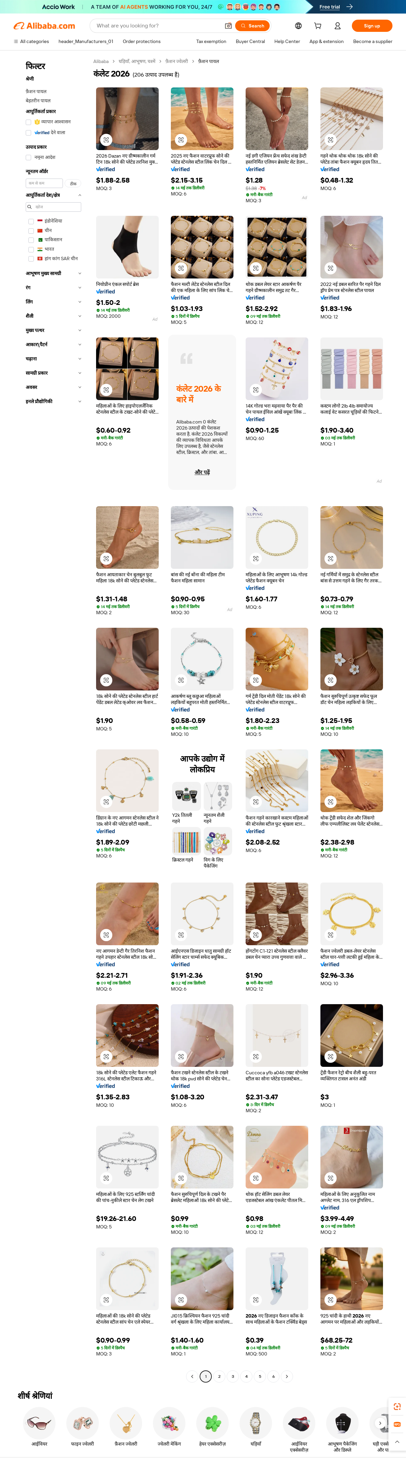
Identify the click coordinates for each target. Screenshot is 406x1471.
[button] (228, 26)
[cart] (319, 26)
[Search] (252, 25)
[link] (397, 1406)
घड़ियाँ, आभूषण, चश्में (137, 61)
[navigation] (51, 719)
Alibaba (101, 61)
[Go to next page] (287, 1376)
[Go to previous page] (192, 1376)
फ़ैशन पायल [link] (208, 61)
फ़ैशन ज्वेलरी (176, 61)
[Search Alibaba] (158, 25)
